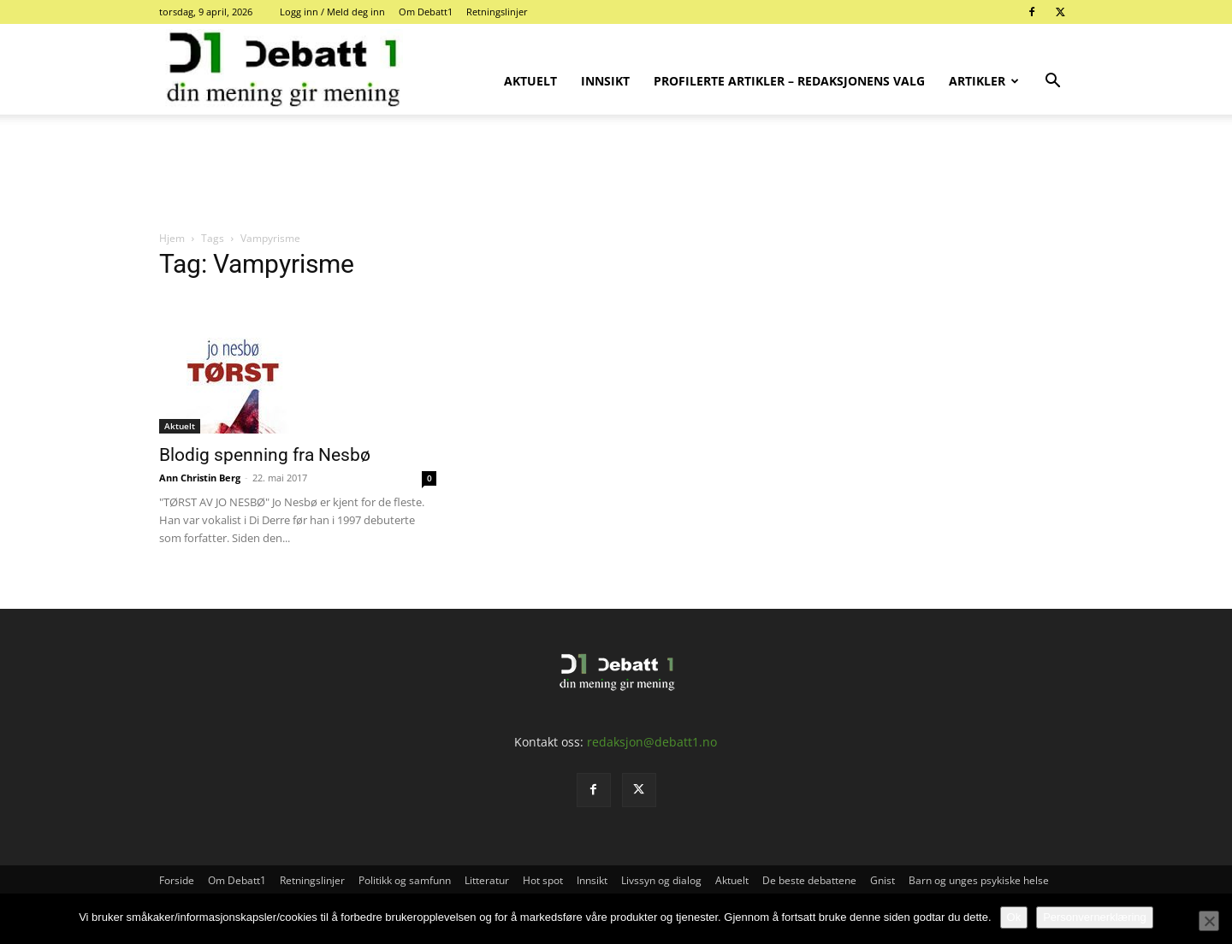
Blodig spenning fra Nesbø (264, 455)
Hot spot (543, 880)
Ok (1014, 917)
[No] (1209, 921)
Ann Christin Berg (199, 477)
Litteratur (487, 880)
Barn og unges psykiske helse (979, 880)
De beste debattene (809, 880)
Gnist (882, 880)
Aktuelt (530, 81)
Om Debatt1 (426, 11)
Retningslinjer (497, 11)
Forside (176, 880)
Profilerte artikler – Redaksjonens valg (789, 81)
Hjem (172, 238)
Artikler (984, 81)
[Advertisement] (616, 173)
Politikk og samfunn (404, 880)
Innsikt (605, 81)
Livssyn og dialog (661, 880)
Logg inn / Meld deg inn (332, 11)
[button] (1052, 82)
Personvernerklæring (1094, 917)
